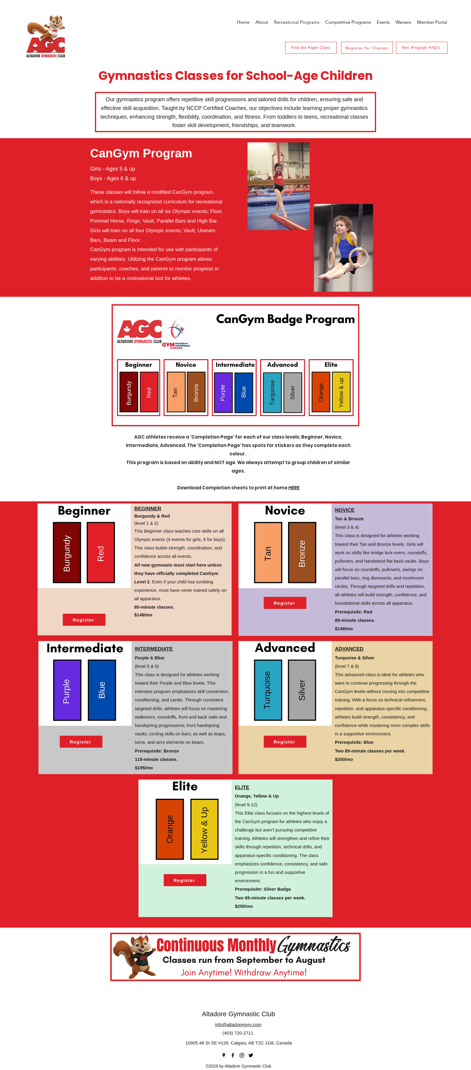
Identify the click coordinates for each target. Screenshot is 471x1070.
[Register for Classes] (367, 48)
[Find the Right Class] (311, 48)
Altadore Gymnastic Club (238, 1014)
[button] (383, 22)
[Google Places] (224, 1055)
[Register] (84, 620)
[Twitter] (251, 1055)
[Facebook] (233, 1055)
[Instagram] (242, 1055)
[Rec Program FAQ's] (422, 48)
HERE (293, 488)
